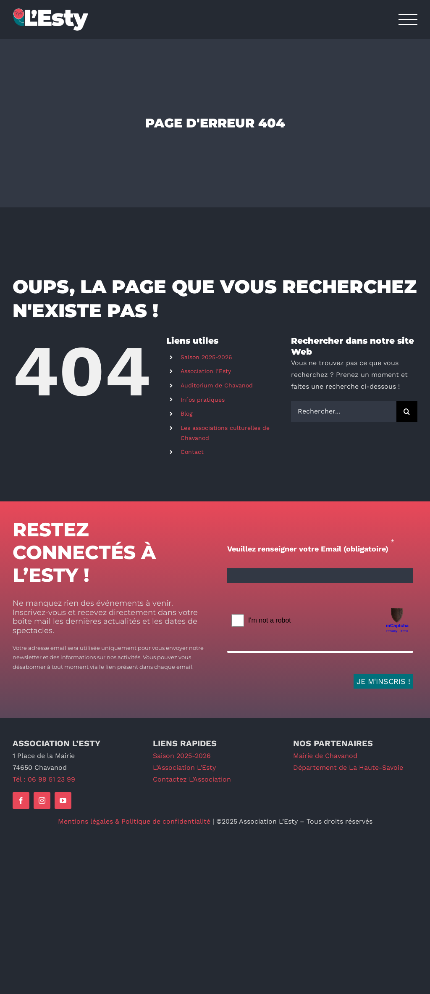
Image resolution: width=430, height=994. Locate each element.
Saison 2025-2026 (206, 357)
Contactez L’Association (192, 779)
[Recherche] (406, 411)
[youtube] (63, 800)
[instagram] (42, 800)
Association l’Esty (206, 371)
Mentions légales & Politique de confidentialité (134, 821)
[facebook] (21, 800)
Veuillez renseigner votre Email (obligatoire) (307, 548)
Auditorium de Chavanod (217, 385)
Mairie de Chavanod (325, 756)
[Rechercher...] (343, 411)
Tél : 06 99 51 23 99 (44, 779)
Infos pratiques (203, 399)
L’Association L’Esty (184, 767)
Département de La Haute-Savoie (348, 767)
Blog (186, 413)
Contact (192, 451)
